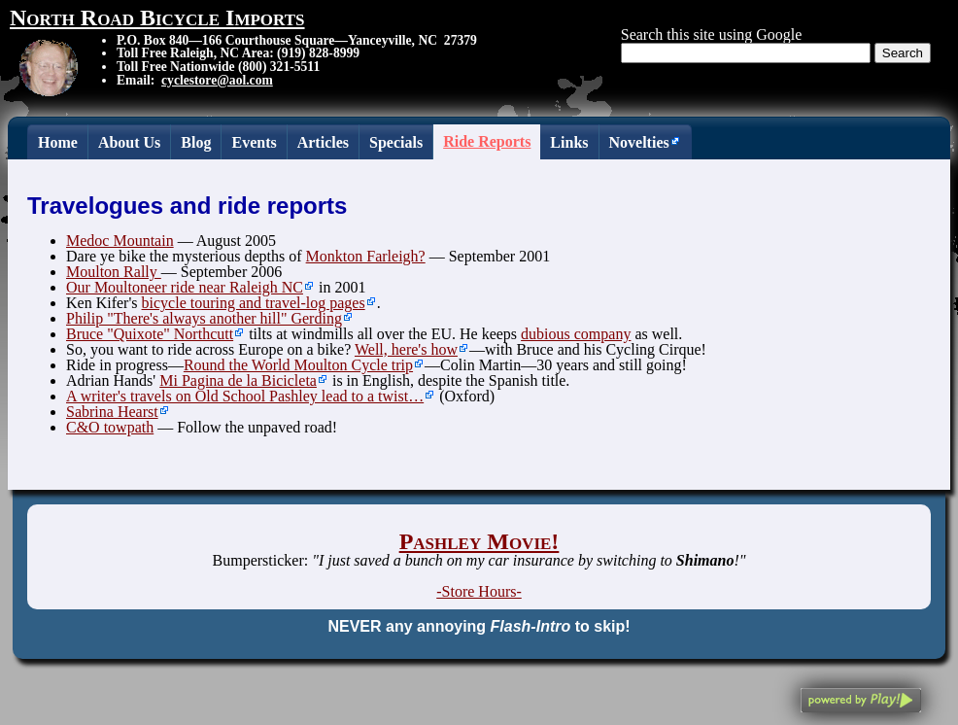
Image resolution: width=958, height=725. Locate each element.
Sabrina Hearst (112, 411)
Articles (323, 142)
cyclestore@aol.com (217, 80)
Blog (196, 142)
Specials (396, 142)
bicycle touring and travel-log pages (253, 302)
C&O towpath (110, 427)
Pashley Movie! (479, 541)
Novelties (639, 142)
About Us (129, 142)
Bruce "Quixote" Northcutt (149, 334)
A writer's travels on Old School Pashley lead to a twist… (245, 396)
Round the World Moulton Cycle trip (298, 365)
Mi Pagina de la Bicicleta (238, 380)
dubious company (576, 334)
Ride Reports (486, 141)
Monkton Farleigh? (366, 256)
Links (569, 142)
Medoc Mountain (120, 240)
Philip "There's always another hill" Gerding (204, 318)
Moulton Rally (113, 271)
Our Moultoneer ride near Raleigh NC (184, 287)
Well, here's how (406, 349)
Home (58, 142)
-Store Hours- (479, 591)
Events (253, 142)
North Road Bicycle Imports (157, 17)
